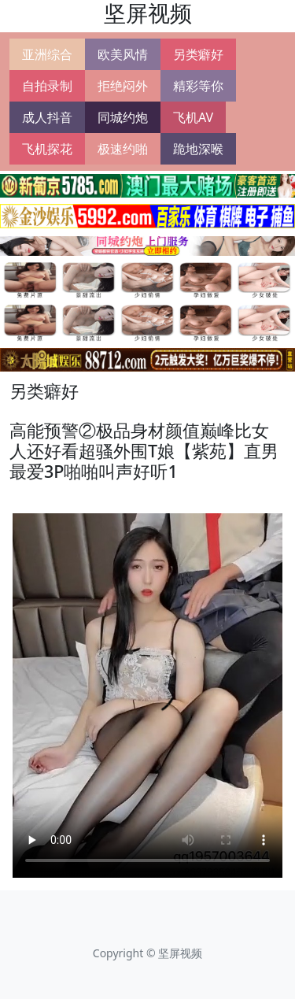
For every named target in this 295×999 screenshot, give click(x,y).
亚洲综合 (47, 54)
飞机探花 (47, 148)
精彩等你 (198, 85)
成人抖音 (47, 117)
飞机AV (193, 117)
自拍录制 (47, 85)
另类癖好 (198, 54)
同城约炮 (123, 117)
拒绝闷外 (123, 85)
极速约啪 (123, 148)
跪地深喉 (198, 148)
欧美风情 (123, 54)
